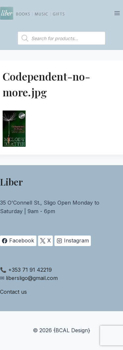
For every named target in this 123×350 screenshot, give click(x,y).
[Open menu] (117, 13)
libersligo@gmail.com (32, 278)
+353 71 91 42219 (30, 269)
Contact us (13, 291)
